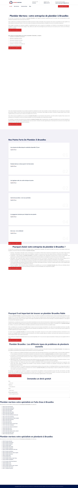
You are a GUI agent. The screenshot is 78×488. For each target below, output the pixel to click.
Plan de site (48, 486)
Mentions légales (42, 486)
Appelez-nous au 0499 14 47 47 (14, 30)
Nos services (16, 6)
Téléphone (10, 384)
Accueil (10, 6)
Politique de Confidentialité (34, 486)
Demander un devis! (63, 6)
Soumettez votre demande (14, 398)
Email (9, 388)
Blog (30, 6)
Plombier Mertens (25, 486)
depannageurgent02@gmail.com (62, 2)
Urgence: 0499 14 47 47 (40, 479)
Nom (9, 381)
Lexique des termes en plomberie (57, 486)
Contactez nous (24, 6)
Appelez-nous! (13, 149)
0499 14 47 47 (47, 2)
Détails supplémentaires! (12, 392)
